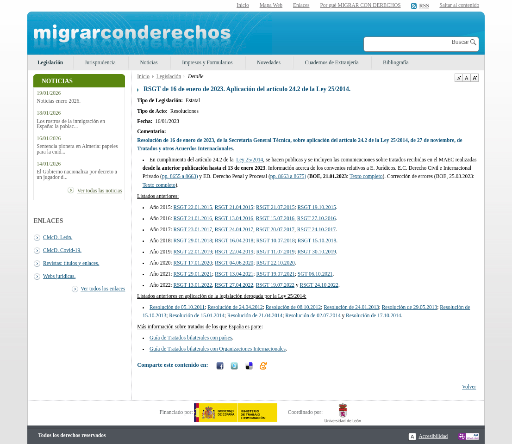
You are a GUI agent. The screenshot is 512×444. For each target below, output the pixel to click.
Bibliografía (395, 62)
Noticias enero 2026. (59, 101)
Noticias (148, 62)
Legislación (50, 62)
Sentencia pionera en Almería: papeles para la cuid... (77, 149)
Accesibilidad (433, 436)
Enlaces (301, 5)
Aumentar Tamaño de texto (474, 78)
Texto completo (159, 185)
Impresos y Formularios (207, 62)
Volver (469, 386)
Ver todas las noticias (99, 190)
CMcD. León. (57, 237)
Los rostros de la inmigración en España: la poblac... (71, 124)
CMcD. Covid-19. (62, 250)
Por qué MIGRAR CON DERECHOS (360, 5)
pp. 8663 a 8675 (287, 176)
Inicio (243, 5)
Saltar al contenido (459, 5)
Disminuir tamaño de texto (458, 78)
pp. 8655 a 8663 (179, 176)
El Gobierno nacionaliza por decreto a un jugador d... (77, 174)
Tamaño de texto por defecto (466, 78)
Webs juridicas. (59, 276)
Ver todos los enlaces (103, 288)
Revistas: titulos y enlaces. (71, 263)
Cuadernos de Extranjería (331, 62)
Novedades (269, 62)
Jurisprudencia (100, 62)
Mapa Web (271, 5)
